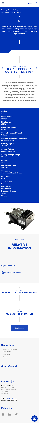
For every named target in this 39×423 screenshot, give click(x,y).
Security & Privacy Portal (10, 349)
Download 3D (8, 266)
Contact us (19, 328)
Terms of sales (7, 351)
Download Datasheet (11, 272)
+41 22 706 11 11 (11, 398)
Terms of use (6, 354)
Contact (5, 357)
